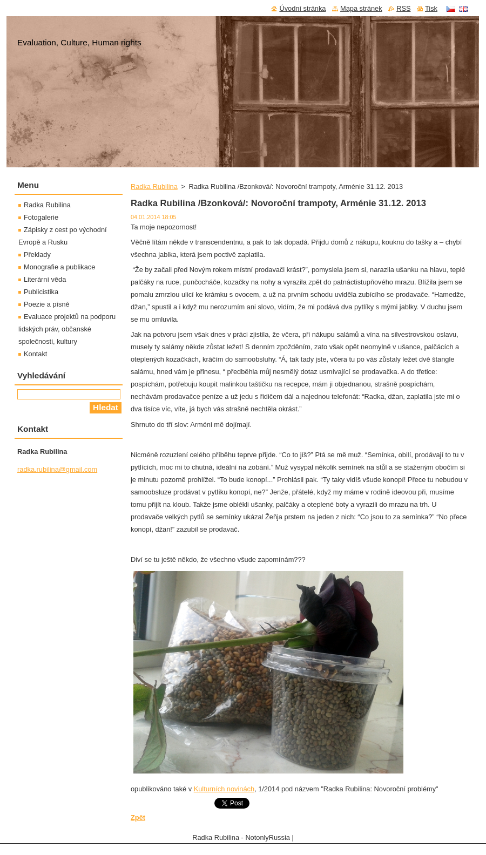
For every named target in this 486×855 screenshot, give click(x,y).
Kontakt (35, 354)
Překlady (37, 254)
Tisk (431, 8)
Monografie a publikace (59, 267)
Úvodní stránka (302, 8)
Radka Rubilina (154, 186)
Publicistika (41, 292)
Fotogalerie (41, 217)
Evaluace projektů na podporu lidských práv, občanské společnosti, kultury (67, 329)
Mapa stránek (361, 8)
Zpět (138, 817)
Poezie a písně (47, 304)
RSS (403, 8)
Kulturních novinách (224, 789)
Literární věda (45, 279)
